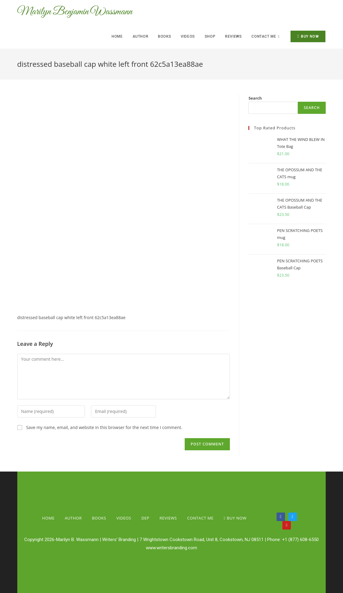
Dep (145, 518)
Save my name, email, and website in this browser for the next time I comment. (104, 427)
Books (99, 518)
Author (73, 518)
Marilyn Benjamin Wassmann (80, 12)
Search (255, 98)
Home (48, 518)
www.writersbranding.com (171, 547)
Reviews (168, 518)
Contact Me (200, 518)
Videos (123, 518)
